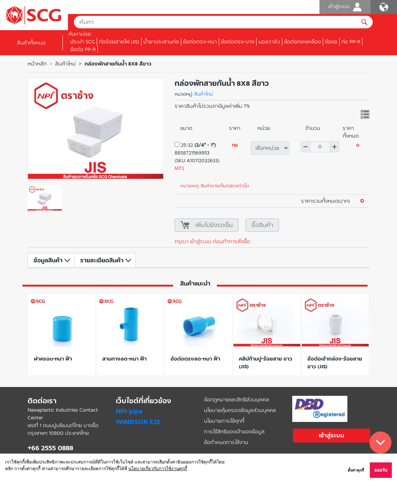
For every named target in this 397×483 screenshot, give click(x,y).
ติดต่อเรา (42, 400)
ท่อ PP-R (350, 42)
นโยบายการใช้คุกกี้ (224, 421)
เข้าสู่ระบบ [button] (331, 435)
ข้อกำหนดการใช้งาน (226, 442)
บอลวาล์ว (269, 42)
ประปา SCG (82, 42)
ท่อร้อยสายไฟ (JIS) (119, 42)
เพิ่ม (334, 146)
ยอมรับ (380, 470)
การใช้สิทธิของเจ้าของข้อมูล (234, 432)
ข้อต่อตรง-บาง (237, 42)
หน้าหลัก (37, 64)
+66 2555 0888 (50, 448)
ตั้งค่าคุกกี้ (356, 470)
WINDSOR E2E (138, 421)
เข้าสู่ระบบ (345, 7)
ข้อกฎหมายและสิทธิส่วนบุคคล (236, 400)
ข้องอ (331, 42)
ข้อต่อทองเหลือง (302, 42)
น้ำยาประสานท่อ (161, 42)
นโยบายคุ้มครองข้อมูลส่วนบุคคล (240, 410)
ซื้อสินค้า (262, 225)
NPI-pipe (129, 411)
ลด (305, 146)
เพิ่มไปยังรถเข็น (214, 225)
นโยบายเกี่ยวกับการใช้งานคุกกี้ (157, 468)
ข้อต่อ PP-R (83, 49)
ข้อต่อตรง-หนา (200, 42)
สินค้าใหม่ (65, 64)
